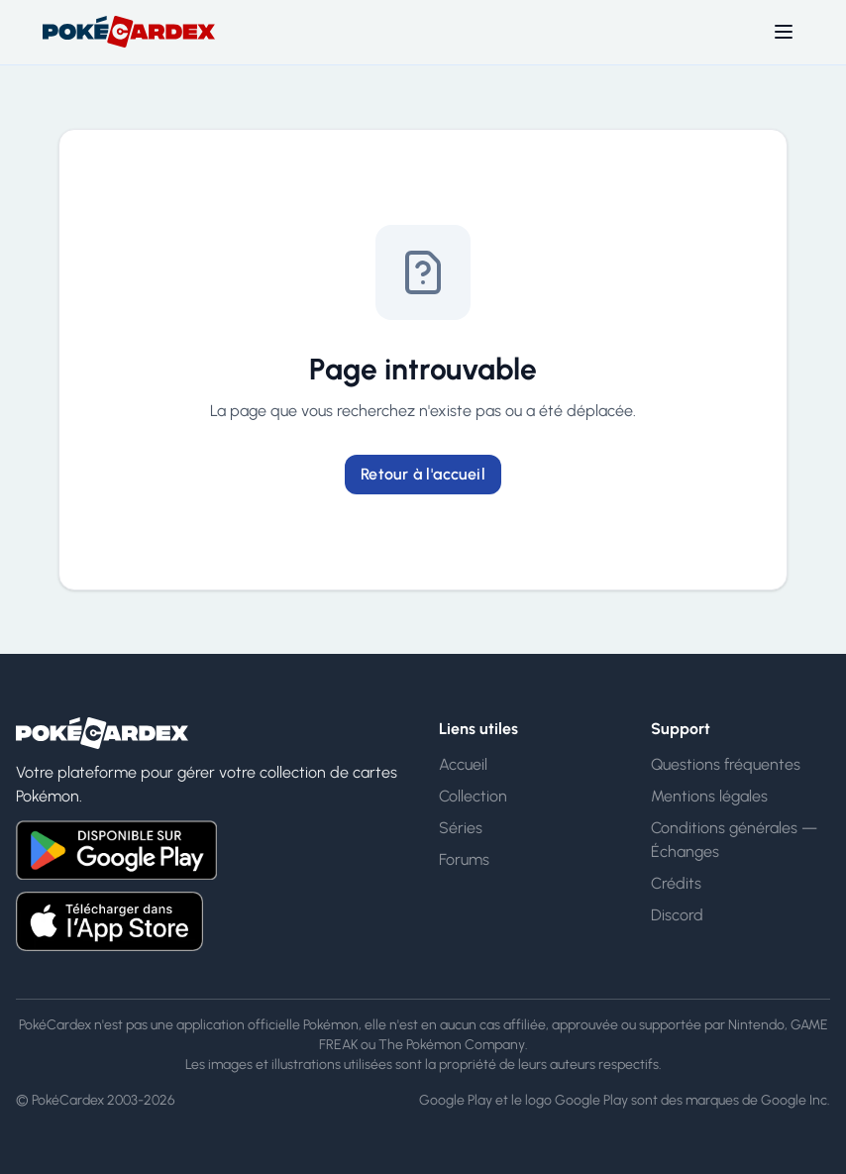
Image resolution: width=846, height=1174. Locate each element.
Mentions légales (709, 796)
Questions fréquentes (725, 764)
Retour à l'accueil (423, 474)
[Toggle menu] (783, 32)
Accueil (463, 764)
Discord (677, 915)
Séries (460, 827)
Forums (464, 859)
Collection (473, 796)
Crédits (676, 883)
